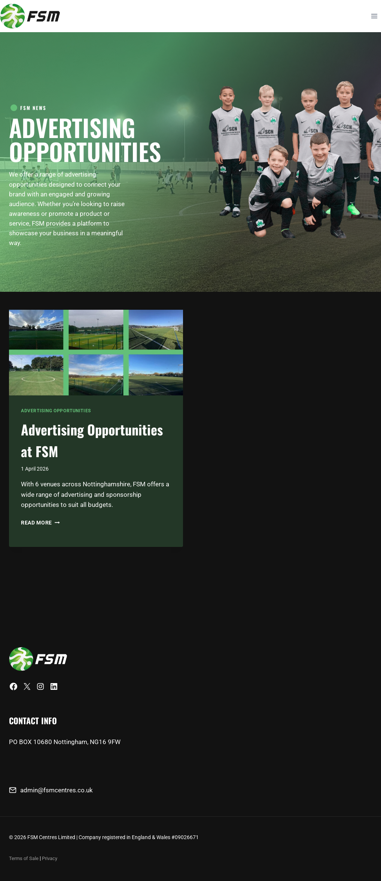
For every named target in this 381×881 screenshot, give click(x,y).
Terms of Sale (24, 858)
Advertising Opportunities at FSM (80, 468)
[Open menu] (374, 16)
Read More (40, 563)
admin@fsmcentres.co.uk (56, 790)
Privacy (52, 858)
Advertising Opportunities (56, 430)
